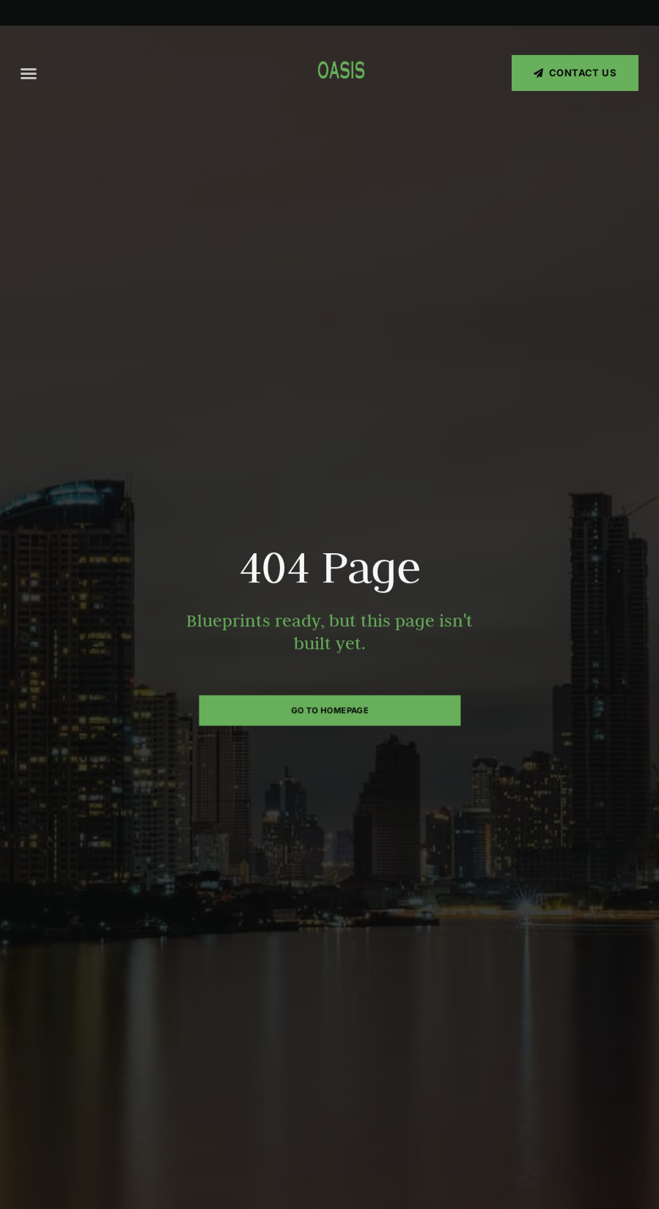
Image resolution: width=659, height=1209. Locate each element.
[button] (28, 73)
